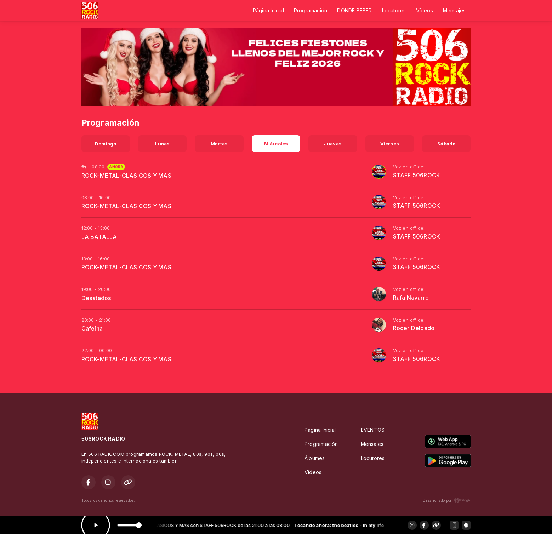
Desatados (96, 298)
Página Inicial (268, 10)
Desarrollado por (447, 500)
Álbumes (315, 458)
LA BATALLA (99, 236)
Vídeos (424, 10)
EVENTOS (373, 430)
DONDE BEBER (354, 10)
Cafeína (92, 328)
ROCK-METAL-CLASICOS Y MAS (126, 175)
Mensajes (454, 10)
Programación (311, 10)
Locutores (394, 10)
